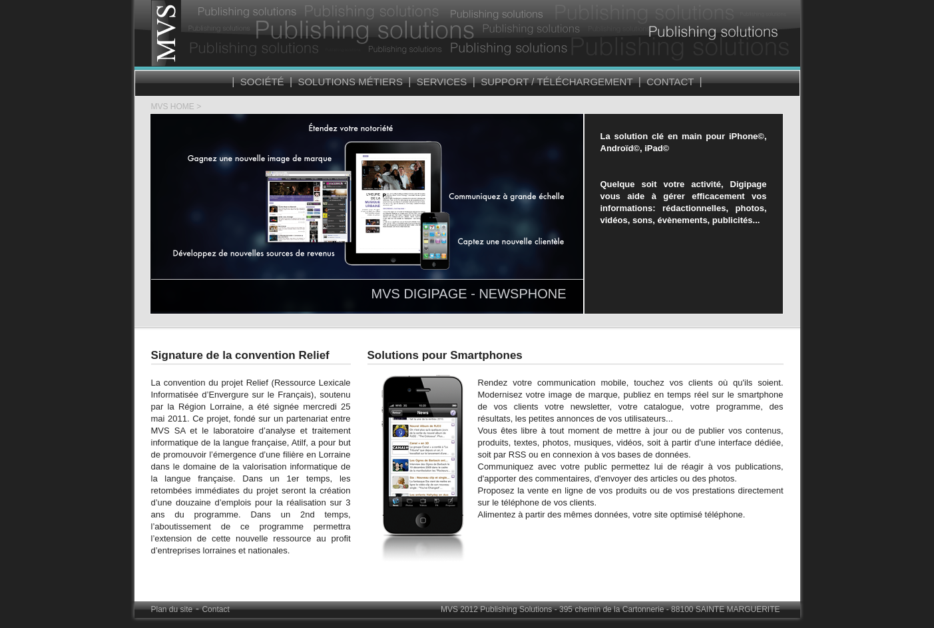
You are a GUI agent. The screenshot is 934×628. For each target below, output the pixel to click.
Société (262, 81)
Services (441, 81)
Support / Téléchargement (556, 81)
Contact (670, 81)
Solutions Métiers (350, 81)
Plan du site (172, 609)
